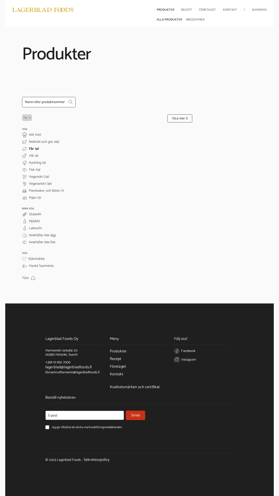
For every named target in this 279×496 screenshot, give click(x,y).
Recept (186, 10)
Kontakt (230, 10)
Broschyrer (195, 19)
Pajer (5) (35, 197)
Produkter (118, 351)
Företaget (118, 366)
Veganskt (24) (39, 176)
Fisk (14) (34, 169)
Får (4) (34, 149)
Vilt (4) (33, 155)
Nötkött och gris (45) (44, 142)
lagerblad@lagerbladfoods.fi (68, 367)
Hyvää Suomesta (41, 266)
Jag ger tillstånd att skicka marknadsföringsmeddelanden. (70, 437)
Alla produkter (169, 19)
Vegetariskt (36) (40, 183)
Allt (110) (35, 135)
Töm (29, 278)
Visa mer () (180, 118)
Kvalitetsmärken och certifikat (135, 387)
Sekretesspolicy (96, 459)
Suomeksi (259, 10)
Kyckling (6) (37, 162)
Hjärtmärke (36, 259)
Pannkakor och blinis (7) (46, 190)
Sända (135, 415)
